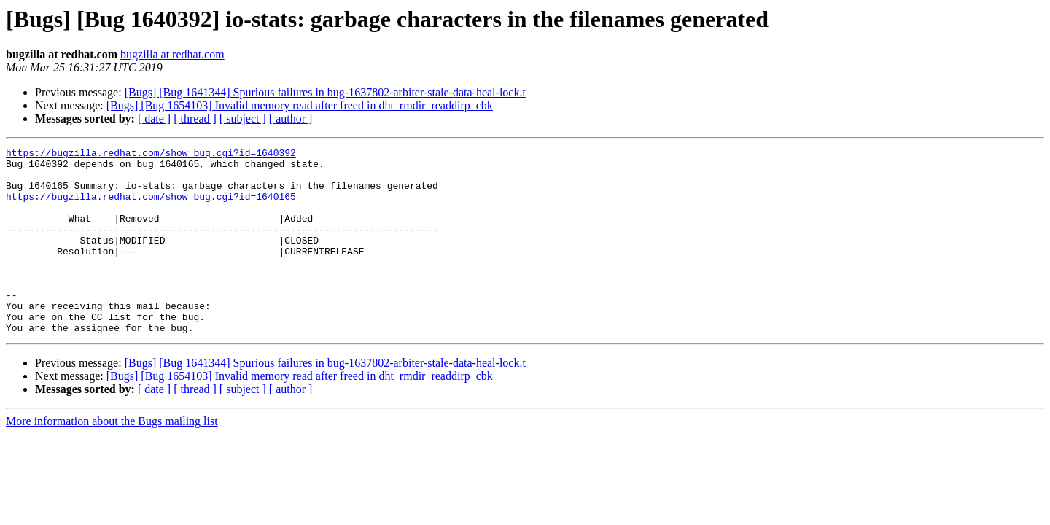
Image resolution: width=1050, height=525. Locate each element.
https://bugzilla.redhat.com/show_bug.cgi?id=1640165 (151, 207)
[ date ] (154, 118)
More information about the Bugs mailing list (112, 458)
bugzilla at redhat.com (172, 54)
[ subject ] (242, 118)
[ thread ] (195, 118)
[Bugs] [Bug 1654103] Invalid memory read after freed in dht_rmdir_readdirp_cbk (299, 105)
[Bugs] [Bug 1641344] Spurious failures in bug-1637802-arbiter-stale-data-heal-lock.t (325, 92)
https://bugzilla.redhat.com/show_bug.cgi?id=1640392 (151, 154)
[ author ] (291, 118)
